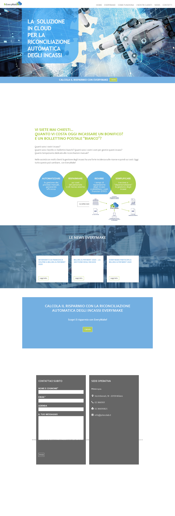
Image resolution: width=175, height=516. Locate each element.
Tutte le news (87, 278)
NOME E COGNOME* (61, 418)
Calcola (113, 79)
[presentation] (55, 475)
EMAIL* (61, 427)
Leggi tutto (43, 286)
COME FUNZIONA (126, 5)
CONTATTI (167, 5)
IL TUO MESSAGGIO (61, 454)
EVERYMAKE (110, 5)
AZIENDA (61, 436)
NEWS (157, 5)
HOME (99, 5)
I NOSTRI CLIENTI (144, 5)
